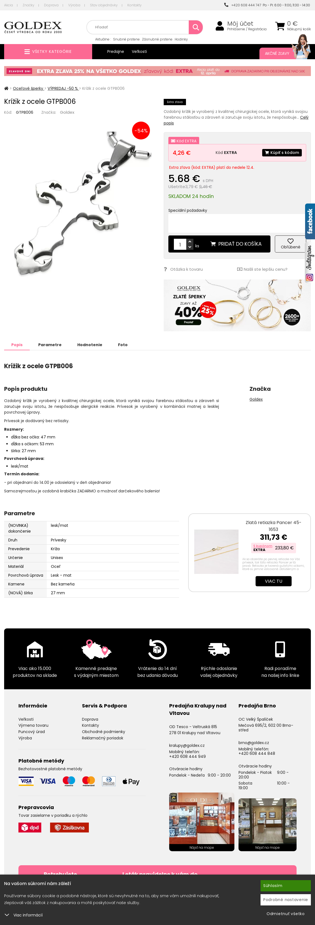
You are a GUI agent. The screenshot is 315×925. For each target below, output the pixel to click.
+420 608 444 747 (242, 5)
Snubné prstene (126, 39)
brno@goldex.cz (254, 742)
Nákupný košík (299, 29)
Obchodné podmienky (103, 731)
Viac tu (273, 581)
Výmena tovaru (33, 725)
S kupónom (262, 546)
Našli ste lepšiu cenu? (262, 269)
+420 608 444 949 (187, 756)
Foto (123, 345)
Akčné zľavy (282, 53)
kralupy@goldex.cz (187, 745)
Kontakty (134, 5)
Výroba (74, 5)
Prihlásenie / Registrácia (247, 29)
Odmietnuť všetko (286, 913)
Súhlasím (273, 885)
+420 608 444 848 (257, 753)
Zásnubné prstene (157, 39)
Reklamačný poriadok (102, 738)
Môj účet (240, 23)
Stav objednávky (104, 5)
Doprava (51, 5)
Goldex (67, 112)
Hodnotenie (89, 345)
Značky (28, 5)
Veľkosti (139, 51)
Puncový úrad (31, 731)
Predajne (115, 51)
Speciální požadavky (187, 210)
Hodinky (181, 39)
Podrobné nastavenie (285, 899)
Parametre (50, 345)
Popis (17, 345)
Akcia (8, 5)
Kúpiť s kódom (282, 152)
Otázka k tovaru (183, 269)
